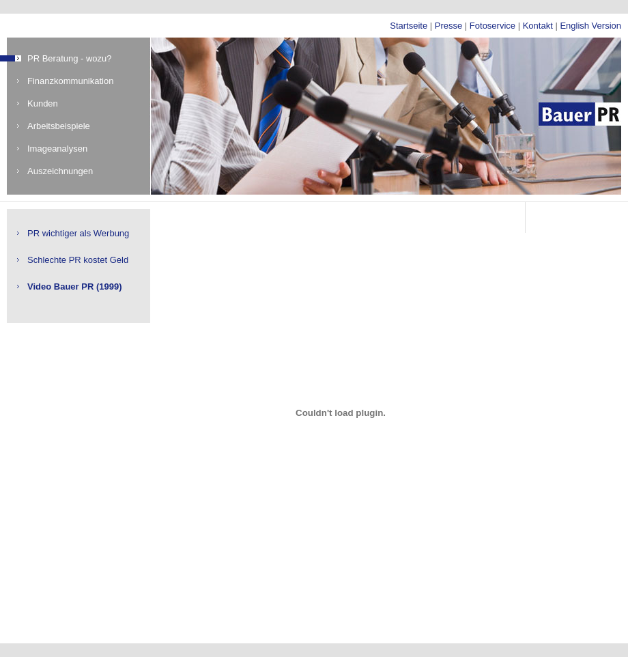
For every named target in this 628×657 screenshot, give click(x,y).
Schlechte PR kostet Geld (77, 260)
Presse (448, 25)
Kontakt (538, 25)
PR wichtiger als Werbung (78, 233)
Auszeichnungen (60, 171)
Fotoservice (492, 25)
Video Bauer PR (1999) (74, 286)
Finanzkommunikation (70, 81)
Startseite (408, 25)
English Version (590, 25)
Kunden (42, 103)
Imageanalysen (57, 148)
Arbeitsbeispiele (58, 126)
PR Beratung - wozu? (69, 58)
